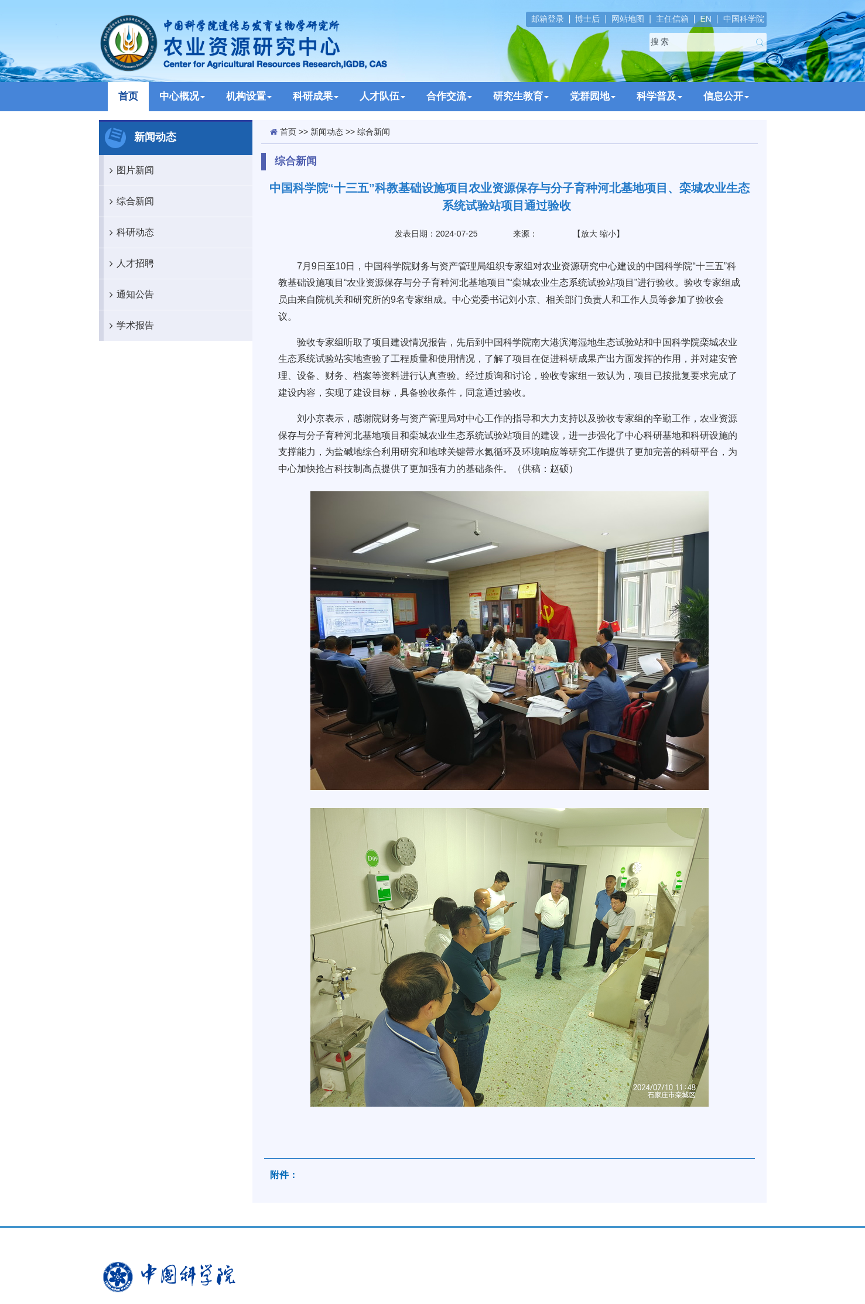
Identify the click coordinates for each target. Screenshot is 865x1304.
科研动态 (129, 232)
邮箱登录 (547, 18)
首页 (128, 96)
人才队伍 (382, 96)
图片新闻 (129, 170)
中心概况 (182, 96)
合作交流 (449, 96)
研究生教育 (521, 96)
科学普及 (659, 96)
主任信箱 (672, 18)
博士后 (587, 18)
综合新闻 (129, 201)
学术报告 (129, 325)
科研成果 (316, 96)
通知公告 (129, 294)
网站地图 (627, 18)
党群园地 (593, 96)
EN (705, 18)
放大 (589, 233)
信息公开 (726, 96)
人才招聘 (129, 263)
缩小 (608, 233)
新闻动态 (326, 131)
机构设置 (249, 96)
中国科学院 (743, 18)
